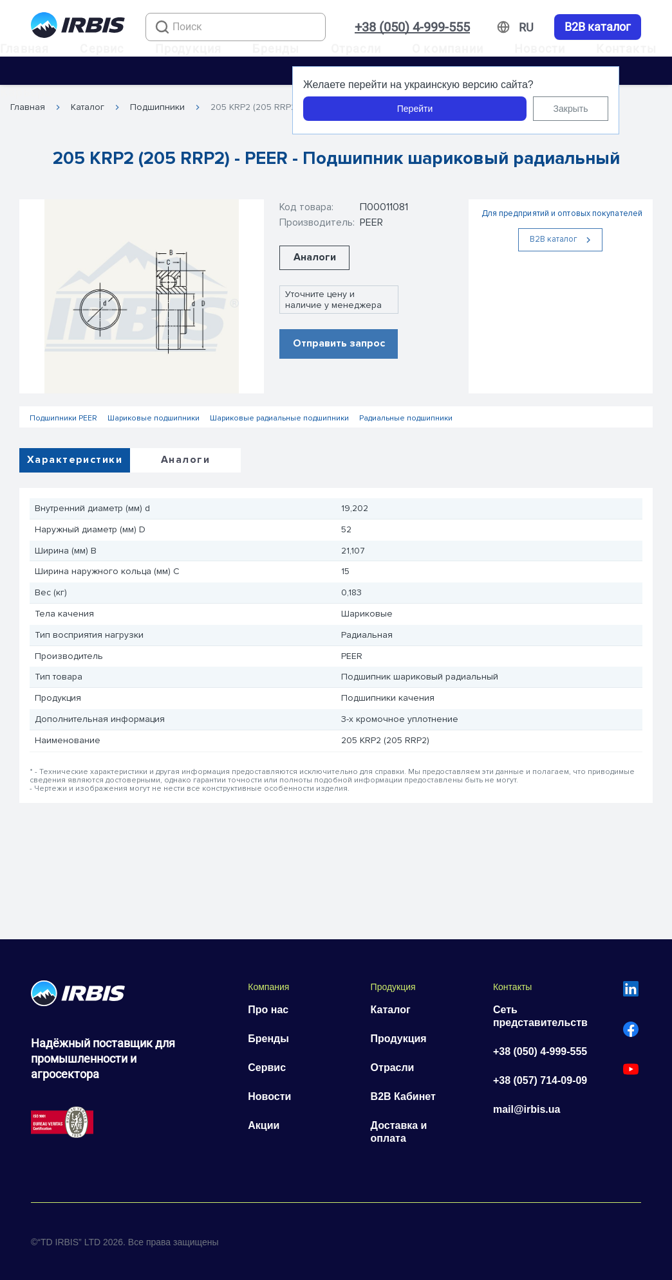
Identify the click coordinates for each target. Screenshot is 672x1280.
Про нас (268, 1009)
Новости (539, 48)
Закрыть (571, 109)
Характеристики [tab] (74, 459)
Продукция (188, 48)
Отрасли (356, 48)
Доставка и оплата (399, 1132)
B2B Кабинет (403, 1096)
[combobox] (235, 27)
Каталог (87, 107)
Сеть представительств (540, 1016)
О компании (447, 48)
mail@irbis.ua (527, 1109)
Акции (263, 1125)
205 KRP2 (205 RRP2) (254, 107)
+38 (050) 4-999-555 (412, 27)
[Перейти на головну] (78, 27)
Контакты (626, 48)
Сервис (102, 48)
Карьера (25, 92)
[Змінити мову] (526, 27)
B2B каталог (598, 27)
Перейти (415, 109)
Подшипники (157, 107)
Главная (24, 48)
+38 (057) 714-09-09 (540, 1080)
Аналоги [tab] (185, 459)
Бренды (275, 48)
